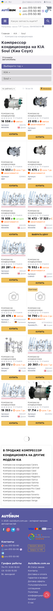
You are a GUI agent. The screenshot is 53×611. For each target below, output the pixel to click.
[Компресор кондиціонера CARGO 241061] (40, 248)
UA (4, 2)
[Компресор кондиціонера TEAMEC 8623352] (40, 391)
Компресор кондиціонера (35, 115)
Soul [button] (7, 79)
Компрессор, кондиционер (8, 115)
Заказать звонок (36, 546)
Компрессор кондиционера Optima (21, 483)
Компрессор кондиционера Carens (20, 465)
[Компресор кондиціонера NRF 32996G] (13, 151)
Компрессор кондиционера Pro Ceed (21, 489)
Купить (13, 134)
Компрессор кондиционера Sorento (21, 495)
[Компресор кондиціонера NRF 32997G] (40, 102)
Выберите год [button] (13, 66)
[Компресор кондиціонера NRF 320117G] (40, 151)
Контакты (33, 571)
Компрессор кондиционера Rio (18, 492)
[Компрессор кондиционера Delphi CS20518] (13, 345)
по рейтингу (8, 89)
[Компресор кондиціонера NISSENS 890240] (40, 345)
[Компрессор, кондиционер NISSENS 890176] (13, 102)
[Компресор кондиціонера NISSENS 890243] (40, 199)
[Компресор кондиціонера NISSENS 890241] (13, 248)
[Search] (48, 21)
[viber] (3, 530)
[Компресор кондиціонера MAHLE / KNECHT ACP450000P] (13, 296)
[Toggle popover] (46, 594)
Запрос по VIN (36, 550)
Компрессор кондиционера (35, 309)
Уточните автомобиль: (9, 58)
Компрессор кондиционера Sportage (21, 498)
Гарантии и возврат (38, 578)
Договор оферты (36, 581)
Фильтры (46, 89)
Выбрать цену (40, 234)
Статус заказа (36, 567)
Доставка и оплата (31, 2)
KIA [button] (7, 72)
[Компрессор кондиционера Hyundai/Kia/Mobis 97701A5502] (40, 296)
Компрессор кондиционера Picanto (21, 486)
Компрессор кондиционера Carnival (21, 468)
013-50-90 (30, 8)
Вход (47, 2)
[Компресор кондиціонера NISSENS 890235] (13, 199)
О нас (31, 603)
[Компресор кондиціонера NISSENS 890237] (13, 391)
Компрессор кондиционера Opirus (20, 480)
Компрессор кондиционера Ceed (19, 471)
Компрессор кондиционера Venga (20, 501)
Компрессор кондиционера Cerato (20, 474)
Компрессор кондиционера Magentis (21, 477)
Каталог (32, 599)
